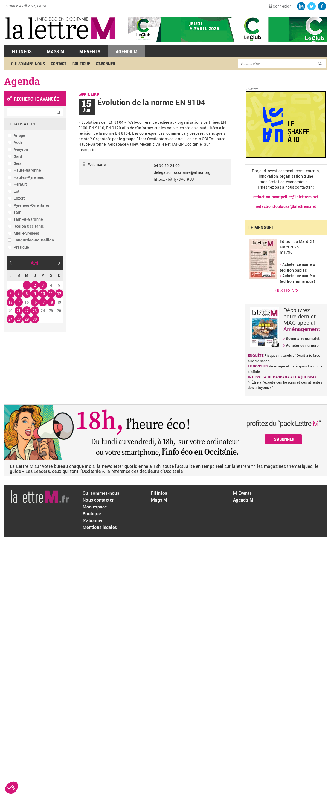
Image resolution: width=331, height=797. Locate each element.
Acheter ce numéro (302, 345)
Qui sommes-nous (28, 63)
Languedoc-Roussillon (34, 240)
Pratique (21, 247)
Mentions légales (100, 527)
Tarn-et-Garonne (28, 219)
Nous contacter (98, 500)
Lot (17, 191)
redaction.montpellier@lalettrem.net (285, 196)
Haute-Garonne (27, 170)
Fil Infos (22, 51)
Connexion (282, 6)
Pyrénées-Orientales (32, 205)
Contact (58, 63)
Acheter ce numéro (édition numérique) (297, 278)
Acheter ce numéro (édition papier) (297, 267)
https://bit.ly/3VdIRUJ (174, 179)
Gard (18, 156)
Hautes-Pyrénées (29, 177)
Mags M (55, 51)
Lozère (20, 198)
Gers (18, 163)
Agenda (22, 81)
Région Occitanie (29, 226)
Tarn (18, 212)
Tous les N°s (285, 290)
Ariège (19, 135)
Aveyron (21, 149)
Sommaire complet (303, 338)
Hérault (20, 184)
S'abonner (105, 63)
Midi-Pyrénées (26, 233)
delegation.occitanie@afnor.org (182, 172)
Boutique (81, 63)
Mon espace (95, 507)
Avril (35, 263)
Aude (18, 142)
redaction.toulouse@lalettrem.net (286, 206)
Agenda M (126, 51)
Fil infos (159, 493)
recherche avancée (36, 99)
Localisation (21, 123)
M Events (89, 51)
